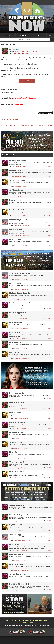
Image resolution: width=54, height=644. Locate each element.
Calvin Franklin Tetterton (45, 126)
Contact (13, 621)
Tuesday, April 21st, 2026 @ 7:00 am (21, 409)
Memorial (30, 126)
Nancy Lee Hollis (15, 201)
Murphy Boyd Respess (16, 473)
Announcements (16, 53)
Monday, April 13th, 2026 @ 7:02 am (21, 571)
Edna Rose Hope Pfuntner (18, 161)
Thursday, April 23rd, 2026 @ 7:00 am (21, 359)
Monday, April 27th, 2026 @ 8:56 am (21, 329)
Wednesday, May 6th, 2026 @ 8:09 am (21, 197)
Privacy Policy (37, 621)
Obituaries (24, 126)
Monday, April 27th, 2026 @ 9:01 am (21, 319)
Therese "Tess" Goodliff (17, 181)
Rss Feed (30, 623)
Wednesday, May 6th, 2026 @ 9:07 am (21, 167)
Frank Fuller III (14, 353)
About (19, 621)
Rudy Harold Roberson (16, 404)
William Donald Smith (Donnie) (19, 274)
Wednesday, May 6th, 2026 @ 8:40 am (21, 177)
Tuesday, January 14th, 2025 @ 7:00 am (27, 51)
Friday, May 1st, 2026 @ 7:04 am (20, 246)
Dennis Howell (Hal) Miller (18, 221)
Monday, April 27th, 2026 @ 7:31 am (21, 339)
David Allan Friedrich (16, 324)
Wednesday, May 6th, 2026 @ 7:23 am (21, 216)
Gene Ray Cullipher (15, 171)
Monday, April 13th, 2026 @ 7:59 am (21, 551)
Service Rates (27, 621)
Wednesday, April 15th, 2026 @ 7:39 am (22, 541)
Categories (23, 35)
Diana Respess (14, 545)
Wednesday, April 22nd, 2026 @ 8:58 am (22, 400)
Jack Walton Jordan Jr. (17, 506)
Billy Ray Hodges (15, 284)
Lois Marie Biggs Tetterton (18, 314)
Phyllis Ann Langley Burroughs (19, 294)
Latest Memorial (8, 156)
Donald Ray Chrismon (16, 343)
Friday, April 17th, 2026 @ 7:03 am (21, 522)
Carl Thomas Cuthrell (16, 191)
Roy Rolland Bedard (15, 526)
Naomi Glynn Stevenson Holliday (20, 585)
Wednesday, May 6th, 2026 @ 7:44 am (21, 207)
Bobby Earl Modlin (15, 414)
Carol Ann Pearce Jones (17, 575)
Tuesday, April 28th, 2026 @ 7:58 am (21, 280)
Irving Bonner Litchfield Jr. (18, 394)
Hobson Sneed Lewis (16, 231)
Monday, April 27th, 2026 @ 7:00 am (21, 349)
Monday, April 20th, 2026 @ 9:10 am (21, 439)
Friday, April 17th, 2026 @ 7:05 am (21, 512)
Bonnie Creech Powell (16, 433)
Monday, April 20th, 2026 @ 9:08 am (21, 459)
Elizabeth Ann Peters (16, 555)
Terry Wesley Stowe (16, 443)
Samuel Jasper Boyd (16, 565)
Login (38, 35)
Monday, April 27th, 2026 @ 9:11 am (21, 300)
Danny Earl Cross (15, 240)
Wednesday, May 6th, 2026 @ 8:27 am (21, 187)
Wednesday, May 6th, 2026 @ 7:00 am (21, 236)
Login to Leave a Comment (10, 120)
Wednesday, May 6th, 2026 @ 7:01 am (21, 226)
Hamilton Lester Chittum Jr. (18, 211)
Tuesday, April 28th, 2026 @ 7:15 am (21, 290)
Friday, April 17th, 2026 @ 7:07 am (21, 478)
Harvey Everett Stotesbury (18, 423)
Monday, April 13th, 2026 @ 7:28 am (21, 561)
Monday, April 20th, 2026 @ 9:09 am (21, 449)
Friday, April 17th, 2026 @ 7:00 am (21, 531)
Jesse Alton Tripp (15, 536)
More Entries (26, 53)
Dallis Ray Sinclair (15, 333)
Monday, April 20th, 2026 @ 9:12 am (21, 419)
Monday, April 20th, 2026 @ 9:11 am (21, 429)
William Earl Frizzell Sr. (17, 463)
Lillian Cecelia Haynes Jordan (19, 516)
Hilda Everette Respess (8, 126)
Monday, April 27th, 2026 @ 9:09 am (21, 309)
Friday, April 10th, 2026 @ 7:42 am (21, 581)
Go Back (27, 81)
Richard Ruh (13, 453)
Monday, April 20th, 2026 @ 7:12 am (21, 469)
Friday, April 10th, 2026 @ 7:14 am (21, 591)
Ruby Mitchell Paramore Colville (20, 304)
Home (8, 35)
